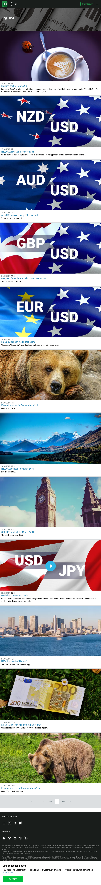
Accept (13, 879)
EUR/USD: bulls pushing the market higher (21, 724)
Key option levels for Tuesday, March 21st (20, 788)
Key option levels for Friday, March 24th (20, 405)
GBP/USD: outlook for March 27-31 (17, 532)
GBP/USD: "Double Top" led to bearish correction (24, 278)
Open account (87, 4)
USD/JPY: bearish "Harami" (14, 661)
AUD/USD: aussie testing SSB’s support (19, 215)
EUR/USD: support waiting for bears (18, 341)
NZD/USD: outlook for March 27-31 (17, 468)
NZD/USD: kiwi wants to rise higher (17, 151)
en (16, 4)
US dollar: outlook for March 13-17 (17, 595)
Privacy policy (8, 872)
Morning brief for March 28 (14, 86)
